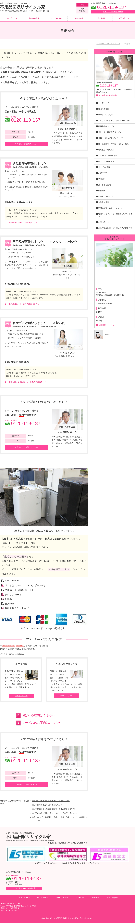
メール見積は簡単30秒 (107, 95)
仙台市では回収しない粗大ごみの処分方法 (115, 228)
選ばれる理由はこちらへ (38, 715)
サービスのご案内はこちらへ (41, 722)
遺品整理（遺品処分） (107, 150)
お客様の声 (78, 18)
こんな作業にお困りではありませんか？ (114, 120)
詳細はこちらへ (21, 696)
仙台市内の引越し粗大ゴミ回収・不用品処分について (53, 809)
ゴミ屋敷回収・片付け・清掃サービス (113, 144)
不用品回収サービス (106, 126)
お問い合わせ (123, 18)
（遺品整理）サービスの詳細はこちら (22, 222)
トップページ (11, 18)
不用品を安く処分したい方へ (110, 208)
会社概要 (101, 18)
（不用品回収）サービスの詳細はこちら (23, 304)
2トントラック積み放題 (107, 156)
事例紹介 (101, 179)
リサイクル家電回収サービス (110, 132)
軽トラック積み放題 (106, 161)
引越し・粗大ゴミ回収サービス (110, 138)
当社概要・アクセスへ (107, 325)
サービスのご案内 (105, 115)
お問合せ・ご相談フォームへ (26, 144)
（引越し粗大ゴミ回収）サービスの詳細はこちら (26, 382)
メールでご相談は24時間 (113, 12)
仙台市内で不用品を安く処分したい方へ (48, 805)
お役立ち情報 (103, 202)
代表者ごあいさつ (105, 196)
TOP (108, 44)
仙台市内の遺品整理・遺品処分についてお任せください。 (55, 813)
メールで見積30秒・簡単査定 (23, 888)
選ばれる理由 (34, 18)
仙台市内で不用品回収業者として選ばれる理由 (51, 801)
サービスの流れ (56, 18)
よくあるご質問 (104, 185)
